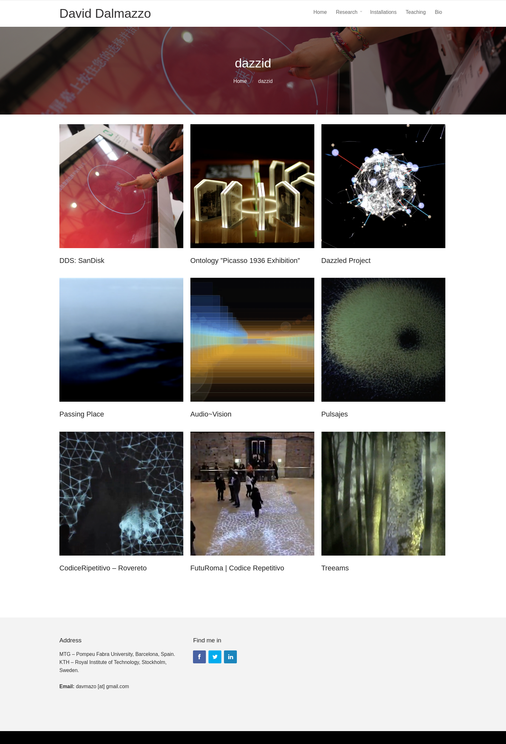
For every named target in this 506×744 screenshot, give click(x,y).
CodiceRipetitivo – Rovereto (103, 568)
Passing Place (81, 414)
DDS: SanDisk (82, 260)
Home (240, 81)
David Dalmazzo (105, 13)
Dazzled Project (347, 260)
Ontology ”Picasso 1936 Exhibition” (246, 260)
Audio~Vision (211, 414)
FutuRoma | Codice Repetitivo (238, 568)
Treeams (336, 568)
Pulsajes (336, 414)
